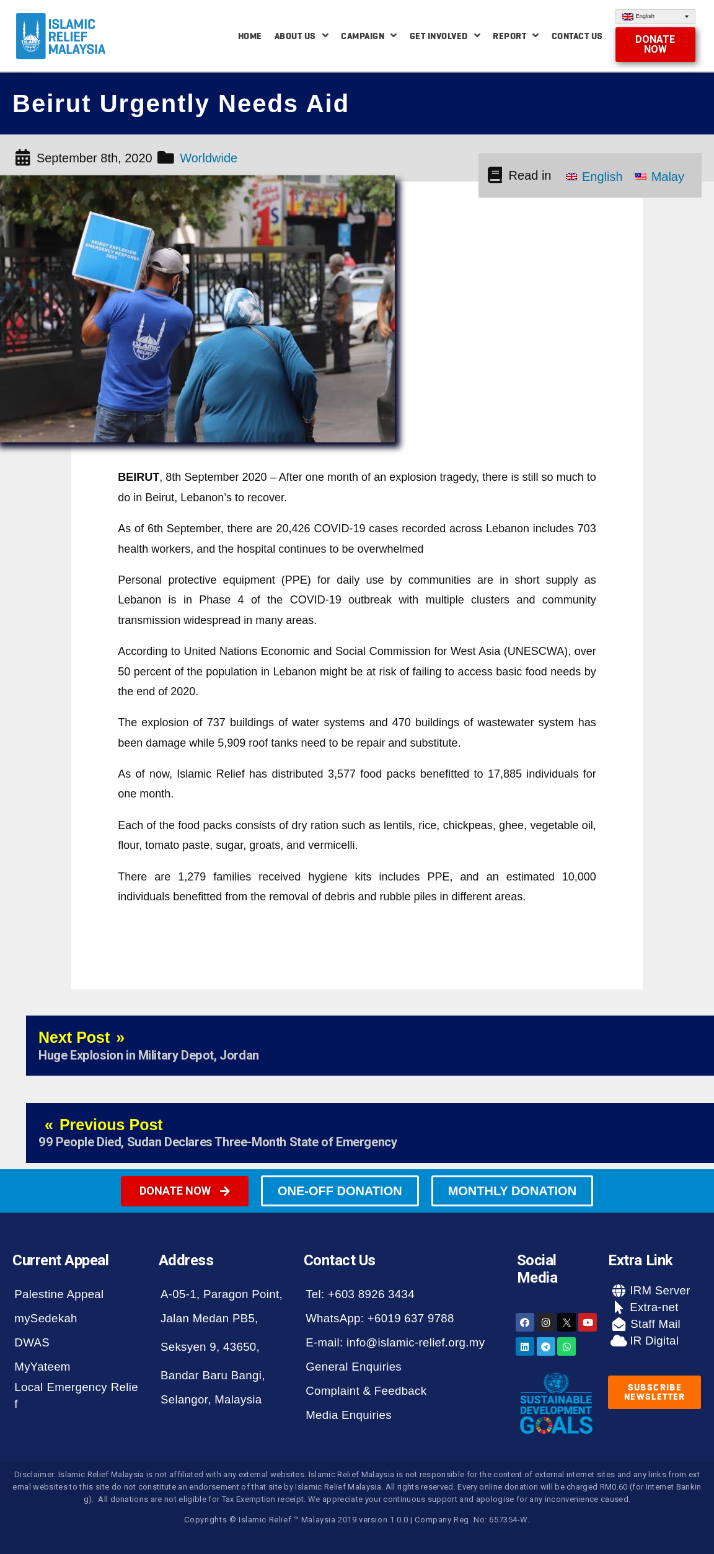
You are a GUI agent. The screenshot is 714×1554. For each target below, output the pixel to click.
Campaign (369, 35)
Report (516, 35)
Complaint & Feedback (366, 1390)
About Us (302, 35)
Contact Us (577, 36)
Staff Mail (654, 1323)
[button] (655, 44)
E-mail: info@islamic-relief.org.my (395, 1342)
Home (250, 36)
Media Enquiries (349, 1414)
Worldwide (208, 158)
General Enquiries (354, 1366)
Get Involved (445, 35)
